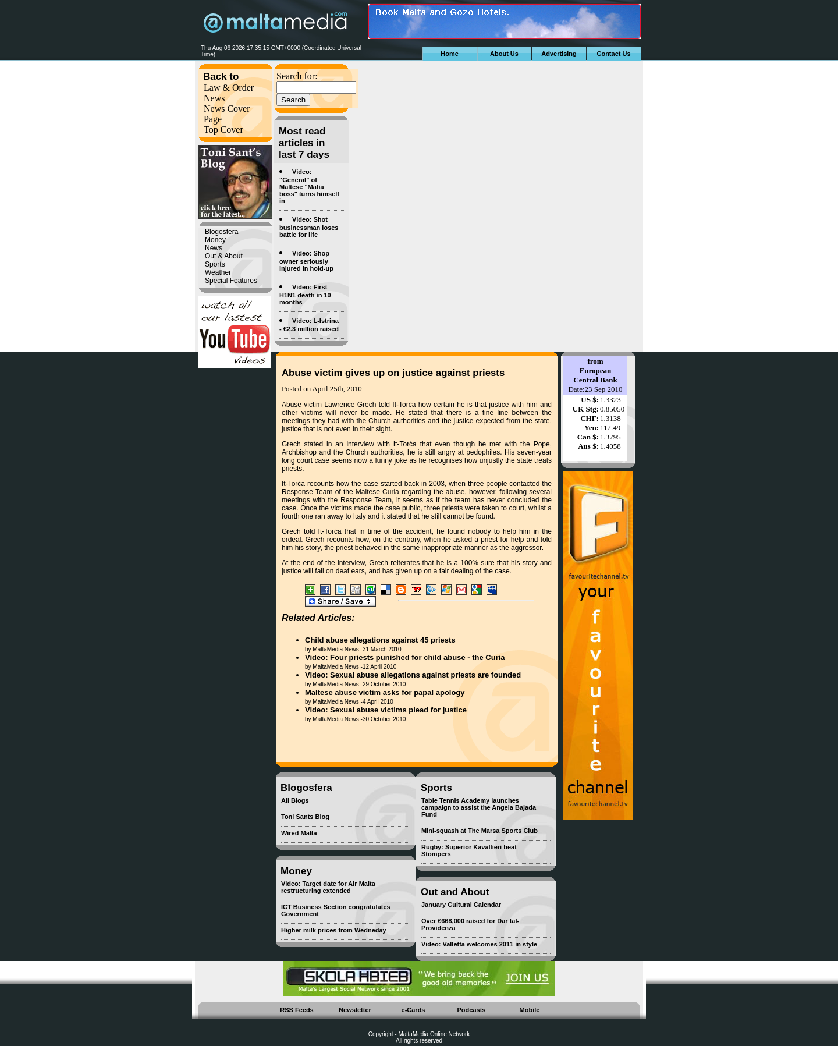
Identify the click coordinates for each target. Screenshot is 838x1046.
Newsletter (355, 1009)
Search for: (297, 76)
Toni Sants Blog (305, 816)
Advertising (559, 53)
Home (450, 53)
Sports (215, 264)
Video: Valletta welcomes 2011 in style (479, 944)
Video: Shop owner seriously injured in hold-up (306, 261)
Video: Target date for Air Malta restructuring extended (328, 887)
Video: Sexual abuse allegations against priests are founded (413, 675)
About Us (504, 53)
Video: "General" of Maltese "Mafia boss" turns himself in (309, 186)
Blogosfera (221, 232)
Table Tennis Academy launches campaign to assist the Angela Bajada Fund (478, 807)
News (214, 98)
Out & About (224, 256)
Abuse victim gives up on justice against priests (393, 372)
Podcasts (471, 1009)
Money (215, 240)
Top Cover (223, 129)
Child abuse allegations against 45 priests (380, 640)
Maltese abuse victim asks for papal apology (385, 692)
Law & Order (229, 88)
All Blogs (295, 800)
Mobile (530, 1009)
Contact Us (613, 53)
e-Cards (413, 1009)
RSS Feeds (296, 1009)
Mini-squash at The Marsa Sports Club (479, 830)
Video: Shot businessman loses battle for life (309, 227)
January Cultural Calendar (461, 904)
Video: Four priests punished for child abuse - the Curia (405, 657)
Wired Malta (299, 832)
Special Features (231, 280)
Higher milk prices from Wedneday (333, 930)
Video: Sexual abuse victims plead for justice (386, 709)
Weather (218, 272)
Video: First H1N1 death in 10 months (305, 294)
